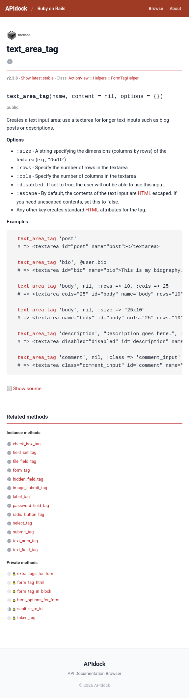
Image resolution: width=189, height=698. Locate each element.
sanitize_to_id (29, 607)
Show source (27, 387)
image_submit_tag (30, 486)
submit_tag (23, 530)
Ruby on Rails (52, 8)
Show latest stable (37, 78)
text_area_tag (36, 237)
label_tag (21, 494)
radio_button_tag (28, 512)
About (175, 8)
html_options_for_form (38, 598)
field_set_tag (24, 450)
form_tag (21, 468)
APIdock (16, 8)
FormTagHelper (125, 78)
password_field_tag (31, 503)
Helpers (100, 78)
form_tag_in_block (34, 589)
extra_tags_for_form (36, 571)
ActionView (78, 78)
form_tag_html (30, 580)
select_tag (22, 521)
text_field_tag (25, 548)
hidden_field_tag (28, 477)
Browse (156, 8)
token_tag (26, 616)
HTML (144, 192)
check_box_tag (26, 442)
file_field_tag (24, 459)
